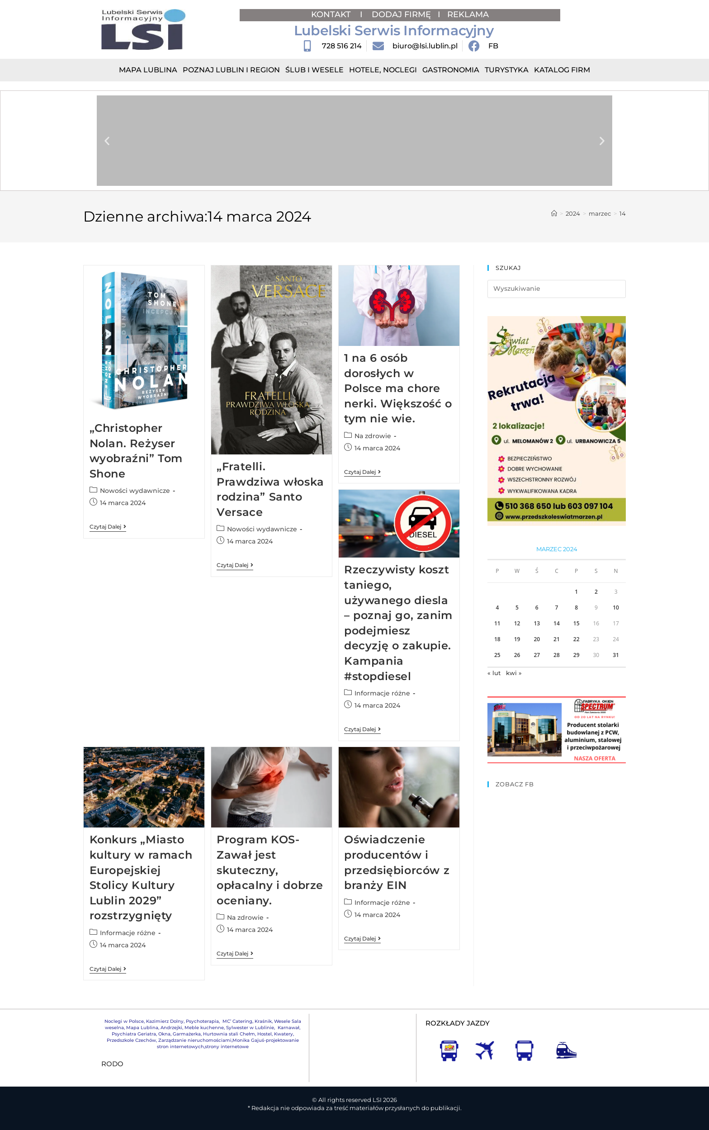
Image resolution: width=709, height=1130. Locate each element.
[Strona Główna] (554, 213)
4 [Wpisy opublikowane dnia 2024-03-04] (497, 607)
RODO (112, 1063)
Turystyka (507, 70)
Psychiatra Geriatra (134, 1034)
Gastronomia (450, 70)
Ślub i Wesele (314, 70)
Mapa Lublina (148, 70)
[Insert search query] (556, 289)
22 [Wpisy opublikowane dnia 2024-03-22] (576, 639)
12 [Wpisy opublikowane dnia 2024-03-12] (517, 623)
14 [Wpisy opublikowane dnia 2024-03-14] (556, 623)
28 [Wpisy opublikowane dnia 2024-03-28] (556, 655)
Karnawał (287, 1028)
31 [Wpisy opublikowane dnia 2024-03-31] (616, 655)
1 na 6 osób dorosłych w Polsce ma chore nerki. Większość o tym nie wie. (398, 388)
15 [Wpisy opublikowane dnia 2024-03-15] (576, 623)
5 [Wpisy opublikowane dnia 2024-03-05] (517, 607)
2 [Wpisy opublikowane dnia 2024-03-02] (596, 592)
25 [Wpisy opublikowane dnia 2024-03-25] (497, 655)
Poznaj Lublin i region (231, 70)
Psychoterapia (202, 1021)
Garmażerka (187, 1034)
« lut (494, 672)
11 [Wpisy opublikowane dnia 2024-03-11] (497, 623)
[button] (107, 141)
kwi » (514, 672)
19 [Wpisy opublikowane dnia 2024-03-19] (517, 639)
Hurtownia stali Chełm (229, 1034)
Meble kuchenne (204, 1028)
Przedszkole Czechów (131, 1040)
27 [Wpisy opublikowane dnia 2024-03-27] (537, 655)
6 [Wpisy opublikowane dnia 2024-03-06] (537, 607)
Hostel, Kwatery (275, 1034)
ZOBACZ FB (515, 784)
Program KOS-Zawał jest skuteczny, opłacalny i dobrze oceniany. (270, 870)
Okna (164, 1034)
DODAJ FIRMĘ (401, 14)
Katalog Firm (562, 70)
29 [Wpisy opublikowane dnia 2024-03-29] (576, 655)
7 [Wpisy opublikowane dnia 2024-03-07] (556, 607)
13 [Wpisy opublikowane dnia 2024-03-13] (537, 623)
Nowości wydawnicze (135, 491)
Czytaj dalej (108, 527)
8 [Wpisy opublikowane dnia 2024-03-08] (576, 607)
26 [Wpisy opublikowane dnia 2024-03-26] (517, 655)
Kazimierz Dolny (165, 1021)
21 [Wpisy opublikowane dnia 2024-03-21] (556, 639)
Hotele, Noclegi (383, 70)
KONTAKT (332, 14)
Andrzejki (171, 1028)
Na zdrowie (372, 436)
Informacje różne (382, 693)
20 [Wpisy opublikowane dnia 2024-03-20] (537, 639)
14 (622, 213)
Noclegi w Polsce (124, 1021)
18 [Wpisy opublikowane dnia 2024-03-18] (497, 639)
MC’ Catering (237, 1021)
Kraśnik (263, 1021)
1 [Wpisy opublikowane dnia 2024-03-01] (576, 592)
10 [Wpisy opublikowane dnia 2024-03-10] (616, 607)
